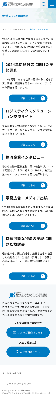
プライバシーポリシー (19, 383)
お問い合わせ (14, 373)
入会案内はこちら (30, 352)
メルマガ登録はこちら (30, 332)
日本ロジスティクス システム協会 (17, 4)
